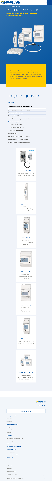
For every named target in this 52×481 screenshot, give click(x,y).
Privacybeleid (9, 468)
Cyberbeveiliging (11, 449)
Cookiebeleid (9, 465)
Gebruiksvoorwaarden (11, 471)
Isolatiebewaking (12, 133)
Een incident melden (11, 452)
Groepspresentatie (12, 416)
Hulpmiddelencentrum (12, 424)
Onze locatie (9, 421)
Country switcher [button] (26, 411)
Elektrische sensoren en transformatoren (19, 136)
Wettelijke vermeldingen (12, 474)
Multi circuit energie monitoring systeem (19, 110)
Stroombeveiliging (10, 441)
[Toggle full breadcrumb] (8, 6)
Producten (9, 435)
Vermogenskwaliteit (13, 116)
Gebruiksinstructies (10, 429)
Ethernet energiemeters (16, 124)
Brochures (9, 432)
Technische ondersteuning (14, 446)
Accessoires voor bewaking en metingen (19, 142)
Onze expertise (10, 418)
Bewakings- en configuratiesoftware (18, 139)
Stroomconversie (10, 443)
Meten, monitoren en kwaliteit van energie (15, 438)
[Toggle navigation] (49, 2)
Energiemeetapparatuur (14, 122)
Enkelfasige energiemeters (17, 127)
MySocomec (10, 457)
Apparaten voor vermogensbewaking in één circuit (21, 119)
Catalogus (9, 427)
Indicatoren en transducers (15, 113)
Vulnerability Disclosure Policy (13, 454)
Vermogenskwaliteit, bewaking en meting (20, 106)
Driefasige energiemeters (16, 130)
